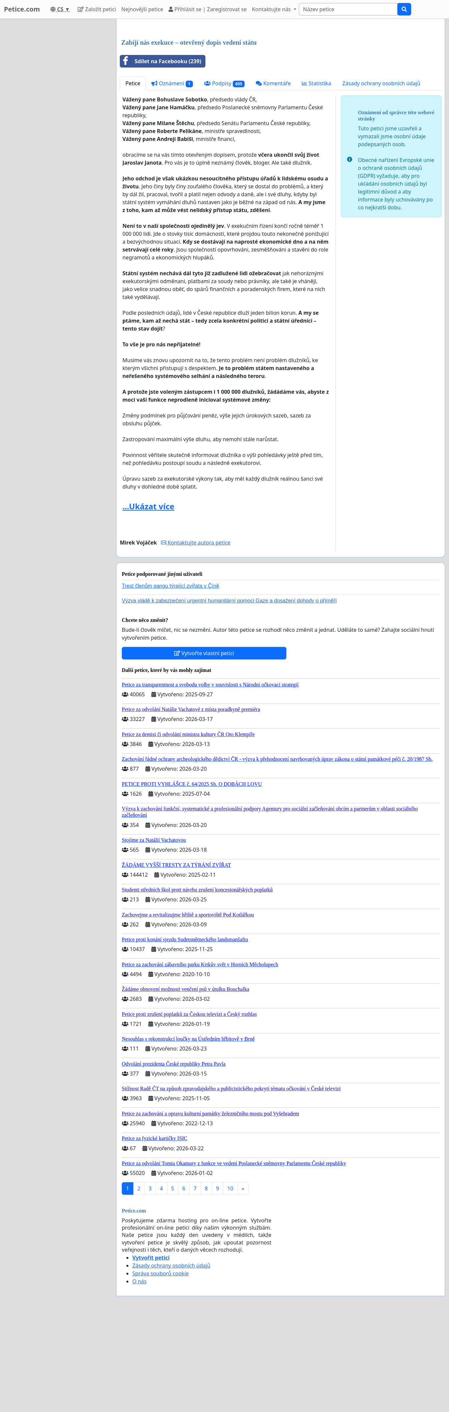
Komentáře (273, 175)
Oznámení (172, 175)
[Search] (348, 9)
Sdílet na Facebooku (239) (160, 153)
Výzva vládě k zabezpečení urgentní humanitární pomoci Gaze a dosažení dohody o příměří (229, 693)
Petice (132, 175)
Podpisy (224, 175)
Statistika (316, 175)
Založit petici (97, 9)
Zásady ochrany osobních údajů (381, 175)
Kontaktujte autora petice (195, 634)
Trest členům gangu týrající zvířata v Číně (170, 678)
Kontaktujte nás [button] (272, 9)
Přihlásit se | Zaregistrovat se (208, 9)
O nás (139, 1373)
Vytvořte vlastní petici (204, 745)
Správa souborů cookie (160, 1365)
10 (230, 1280)
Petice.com (22, 9)
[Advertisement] (280, 75)
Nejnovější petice (142, 9)
